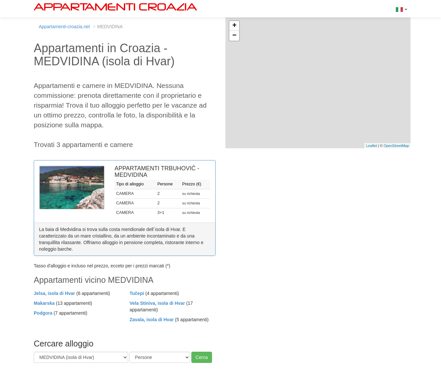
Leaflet (371, 146)
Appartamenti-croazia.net (64, 26)
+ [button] (234, 26)
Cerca (202, 357)
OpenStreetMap (396, 146)
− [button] (234, 36)
